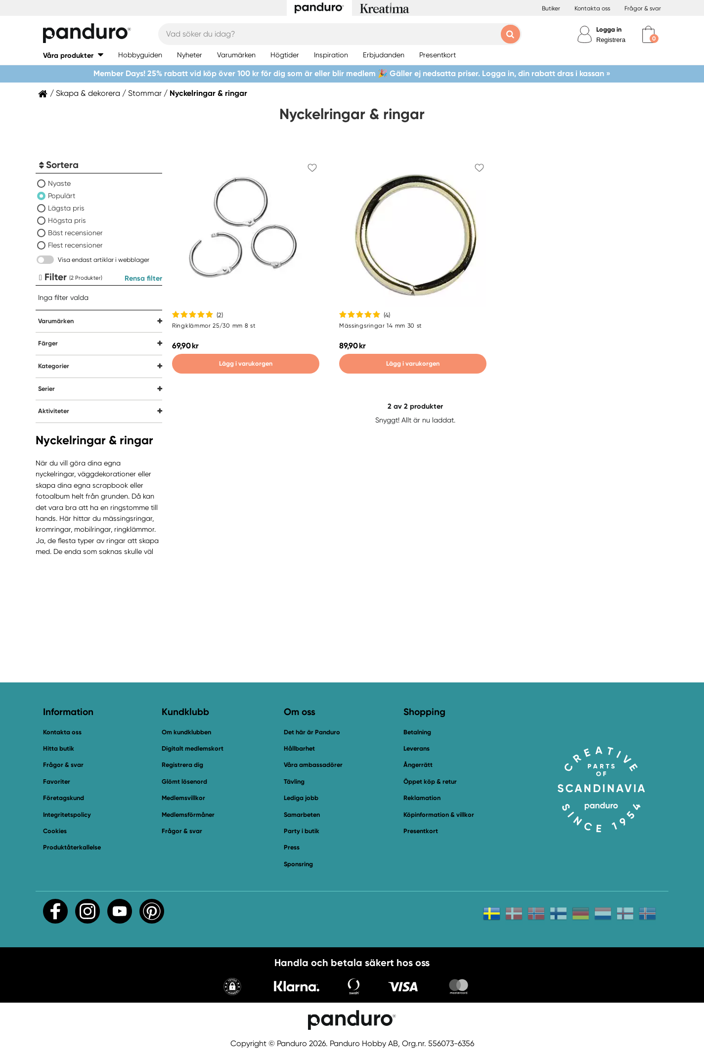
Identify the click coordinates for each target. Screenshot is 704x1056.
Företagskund (63, 798)
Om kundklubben (186, 732)
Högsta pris (67, 220)
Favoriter (56, 781)
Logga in (608, 29)
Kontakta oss (592, 8)
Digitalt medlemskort (192, 748)
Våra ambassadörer (313, 764)
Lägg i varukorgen (245, 363)
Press (292, 847)
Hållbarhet (299, 748)
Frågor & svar (642, 8)
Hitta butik (58, 748)
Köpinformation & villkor (438, 814)
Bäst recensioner (75, 233)
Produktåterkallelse (72, 847)
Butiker (551, 8)
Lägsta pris (66, 208)
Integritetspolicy (67, 814)
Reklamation (421, 798)
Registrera (610, 39)
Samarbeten (302, 814)
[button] (73, 55)
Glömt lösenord (184, 781)
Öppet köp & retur (430, 781)
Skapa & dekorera (88, 93)
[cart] (648, 34)
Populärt (61, 196)
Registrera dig (182, 764)
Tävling (294, 781)
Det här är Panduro (312, 732)
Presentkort (420, 831)
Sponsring (298, 864)
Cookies (55, 831)
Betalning (417, 732)
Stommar (145, 93)
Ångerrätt (418, 764)
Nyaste (59, 183)
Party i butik (301, 831)
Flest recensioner (75, 245)
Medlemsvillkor (183, 798)
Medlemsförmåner (188, 814)
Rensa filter (143, 278)
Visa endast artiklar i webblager (103, 259)
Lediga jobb (301, 798)
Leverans (416, 748)
